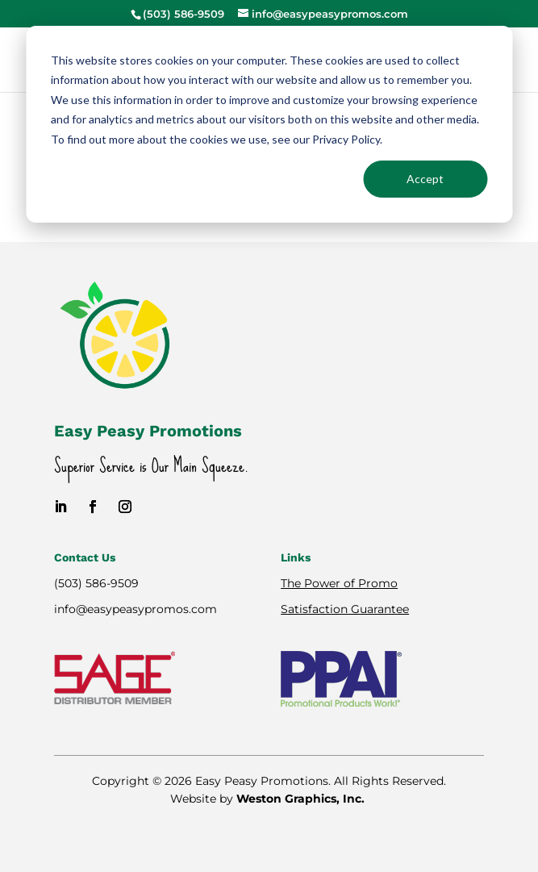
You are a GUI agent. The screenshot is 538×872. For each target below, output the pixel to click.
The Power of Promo (339, 583)
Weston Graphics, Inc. (302, 798)
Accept (425, 179)
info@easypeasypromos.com (135, 609)
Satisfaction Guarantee (345, 609)
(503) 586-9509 (96, 583)
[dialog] (269, 124)
